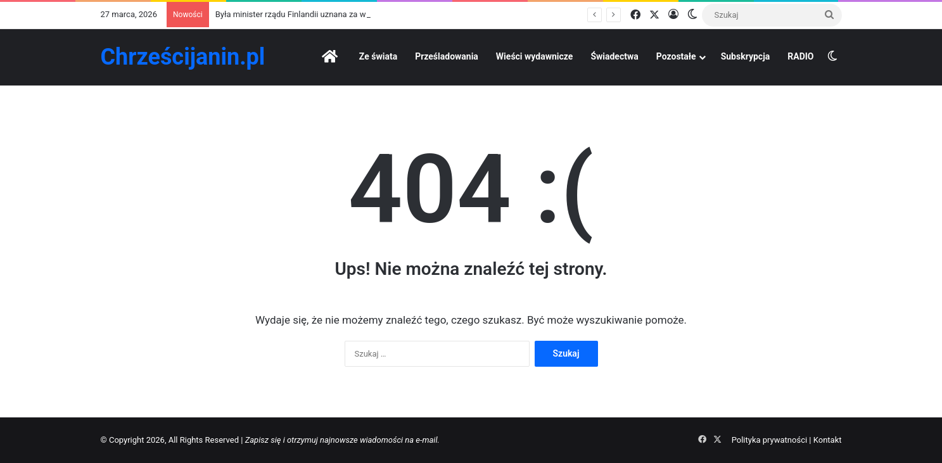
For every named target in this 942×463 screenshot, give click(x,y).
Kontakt (827, 440)
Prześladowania (446, 56)
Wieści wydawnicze (534, 56)
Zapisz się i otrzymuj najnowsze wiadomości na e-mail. (342, 440)
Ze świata (378, 56)
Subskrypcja (745, 56)
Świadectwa (614, 56)
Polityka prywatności (769, 440)
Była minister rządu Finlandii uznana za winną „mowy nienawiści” (333, 14)
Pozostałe (676, 56)
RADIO (800, 56)
